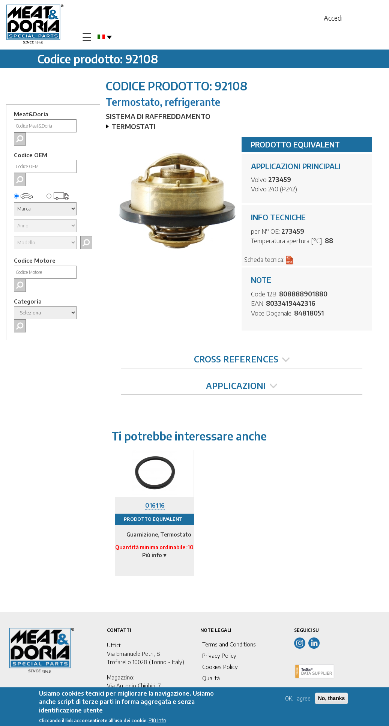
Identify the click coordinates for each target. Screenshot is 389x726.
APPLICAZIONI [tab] (241, 385)
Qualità (211, 678)
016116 (155, 505)
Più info (157, 720)
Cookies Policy (220, 666)
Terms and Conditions (229, 644)
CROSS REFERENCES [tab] (242, 359)
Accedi (333, 18)
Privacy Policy (219, 655)
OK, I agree (298, 698)
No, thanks (331, 698)
